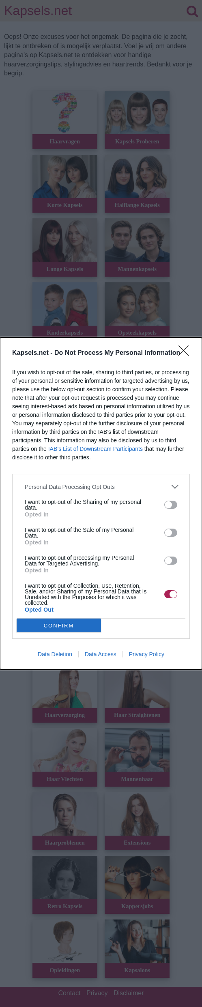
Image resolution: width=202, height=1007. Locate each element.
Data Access (100, 654)
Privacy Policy (146, 654)
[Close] (186, 353)
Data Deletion (55, 654)
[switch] (170, 505)
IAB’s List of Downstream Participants (95, 449)
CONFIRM (59, 626)
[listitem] (101, 486)
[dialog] (101, 503)
